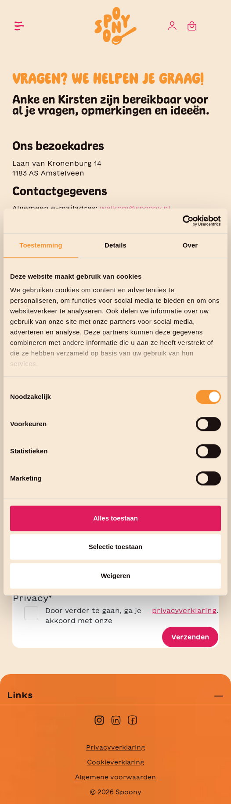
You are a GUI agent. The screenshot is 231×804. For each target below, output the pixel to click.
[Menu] (19, 26)
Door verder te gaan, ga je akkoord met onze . (131, 616)
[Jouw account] (172, 26)
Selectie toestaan (116, 546)
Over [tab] (190, 245)
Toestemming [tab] (40, 245)
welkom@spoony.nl (135, 208)
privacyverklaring (184, 610)
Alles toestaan (115, 518)
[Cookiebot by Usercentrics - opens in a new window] (182, 220)
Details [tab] (115, 245)
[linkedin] (116, 718)
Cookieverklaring (115, 762)
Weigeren (115, 575)
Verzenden (190, 637)
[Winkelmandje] (192, 26)
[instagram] (99, 718)
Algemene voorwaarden (115, 777)
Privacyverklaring (115, 747)
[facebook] (132, 718)
